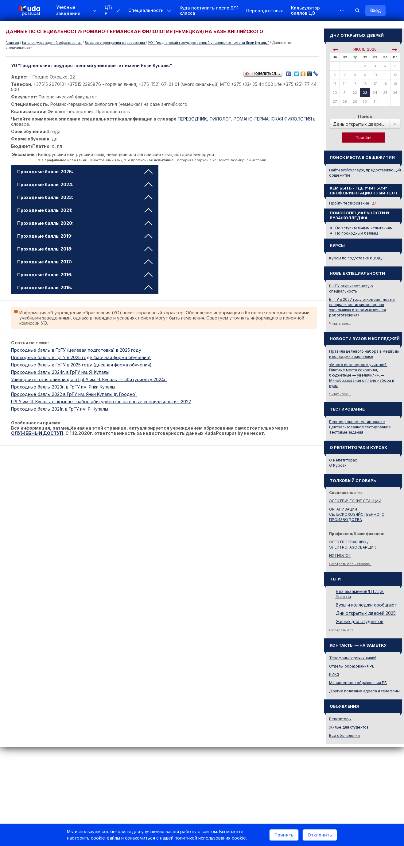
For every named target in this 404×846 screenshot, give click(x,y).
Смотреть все (341, 630)
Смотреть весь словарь (350, 564)
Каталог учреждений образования (52, 42)
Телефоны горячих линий (352, 658)
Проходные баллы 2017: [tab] (85, 261)
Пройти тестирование (349, 203)
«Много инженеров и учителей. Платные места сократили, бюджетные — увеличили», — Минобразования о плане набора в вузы (361, 375)
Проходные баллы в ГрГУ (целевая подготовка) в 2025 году (76, 350)
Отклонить (320, 834)
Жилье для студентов (359, 621)
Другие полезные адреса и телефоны (364, 691)
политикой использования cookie (210, 837)
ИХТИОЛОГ (340, 555)
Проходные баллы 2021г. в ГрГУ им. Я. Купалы (59, 409)
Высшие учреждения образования (115, 42)
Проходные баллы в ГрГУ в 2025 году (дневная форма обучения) (81, 364)
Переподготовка (265, 10)
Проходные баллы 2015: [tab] (85, 287)
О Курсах (338, 465)
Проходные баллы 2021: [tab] (85, 210)
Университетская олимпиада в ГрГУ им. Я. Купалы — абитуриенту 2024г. (89, 379)
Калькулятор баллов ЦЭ (305, 10)
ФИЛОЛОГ (220, 118)
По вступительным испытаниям (364, 228)
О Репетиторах (343, 460)
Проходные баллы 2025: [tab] (85, 171)
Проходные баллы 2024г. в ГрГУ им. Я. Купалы (60, 372)
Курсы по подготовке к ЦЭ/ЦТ (356, 258)
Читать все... (340, 323)
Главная (12, 42)
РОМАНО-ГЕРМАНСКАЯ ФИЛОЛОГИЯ (273, 118)
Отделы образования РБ (352, 666)
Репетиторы (340, 719)
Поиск (365, 116)
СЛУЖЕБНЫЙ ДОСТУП (37, 433)
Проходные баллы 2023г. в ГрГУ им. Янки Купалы (63, 386)
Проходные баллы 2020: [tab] (85, 223)
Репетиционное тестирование (357, 421)
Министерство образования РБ (358, 682)
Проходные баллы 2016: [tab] (85, 274)
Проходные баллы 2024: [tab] (85, 184)
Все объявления (344, 735)
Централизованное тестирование (360, 427)
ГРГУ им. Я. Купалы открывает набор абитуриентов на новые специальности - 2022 (101, 401)
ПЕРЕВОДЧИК (192, 118)
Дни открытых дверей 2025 (366, 613)
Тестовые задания (346, 432)
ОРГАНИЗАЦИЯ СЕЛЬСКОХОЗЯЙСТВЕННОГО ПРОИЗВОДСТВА (357, 514)
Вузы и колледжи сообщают (366, 604)
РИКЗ (334, 674)
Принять (283, 834)
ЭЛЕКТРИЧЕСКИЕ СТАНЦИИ (355, 501)
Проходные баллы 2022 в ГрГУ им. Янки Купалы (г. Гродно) (74, 394)
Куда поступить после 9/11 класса (209, 10)
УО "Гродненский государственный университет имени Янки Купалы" (208, 42)
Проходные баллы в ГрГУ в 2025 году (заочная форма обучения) (81, 357)
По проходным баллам (356, 233)
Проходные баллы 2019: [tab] (85, 236)
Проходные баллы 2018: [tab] (85, 248)
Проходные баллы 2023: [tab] (85, 197)
